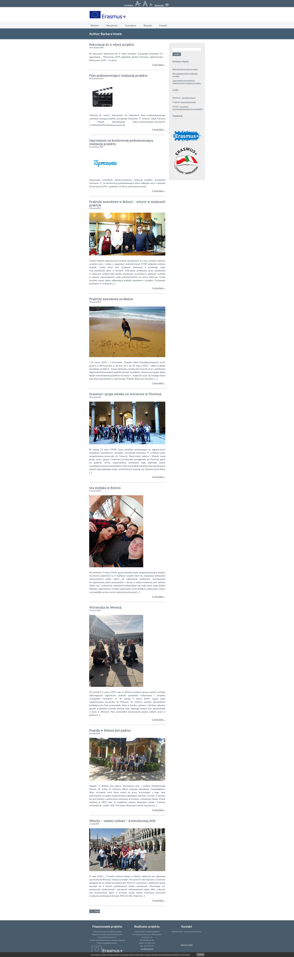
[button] (162, 5)
